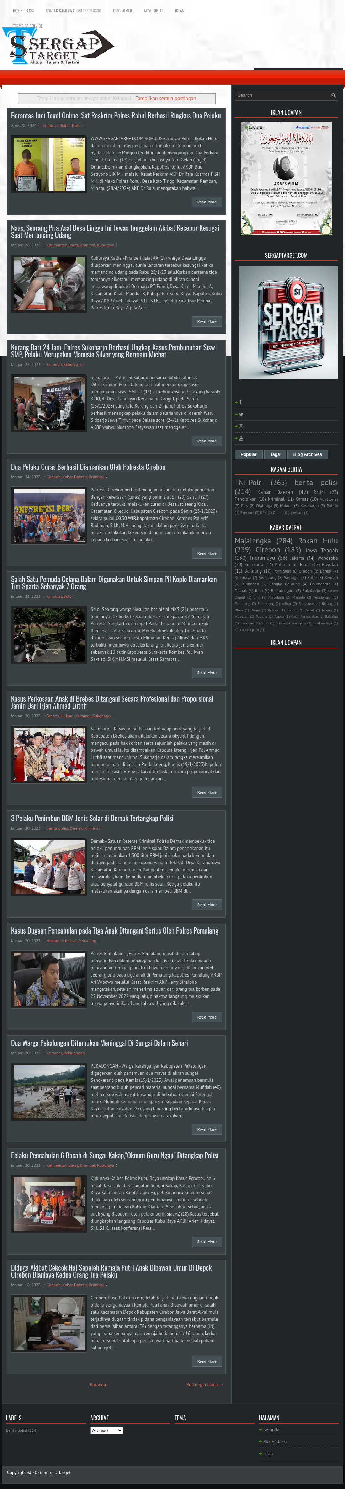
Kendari (331, 577)
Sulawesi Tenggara (291, 623)
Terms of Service (27, 26)
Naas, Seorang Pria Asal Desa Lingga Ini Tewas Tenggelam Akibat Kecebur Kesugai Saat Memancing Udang (115, 231)
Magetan (242, 616)
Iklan (179, 10)
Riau (259, 590)
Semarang (268, 577)
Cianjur (292, 609)
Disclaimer (122, 10)
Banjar (325, 571)
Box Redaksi (23, 10)
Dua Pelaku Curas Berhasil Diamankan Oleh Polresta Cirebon (88, 466)
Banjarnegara (282, 590)
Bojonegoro (320, 583)
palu (255, 629)
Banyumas (306, 603)
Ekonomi (247, 512)
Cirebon (54, 476)
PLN (244, 505)
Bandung (253, 571)
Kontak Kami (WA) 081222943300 (73, 10)
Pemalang (87, 940)
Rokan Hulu (69, 125)
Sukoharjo (73, 364)
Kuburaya (105, 245)
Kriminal (50, 125)
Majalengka (253, 541)
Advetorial (153, 10)
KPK (263, 512)
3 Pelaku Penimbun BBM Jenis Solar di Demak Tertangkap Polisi (92, 817)
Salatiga (331, 616)
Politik (332, 505)
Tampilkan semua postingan (166, 98)
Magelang (276, 597)
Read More (207, 201)
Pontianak (282, 571)
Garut (310, 609)
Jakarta (297, 558)
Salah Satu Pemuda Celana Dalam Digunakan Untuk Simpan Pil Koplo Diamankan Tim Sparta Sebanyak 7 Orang (114, 582)
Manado (298, 597)
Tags (275, 454)
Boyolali (330, 565)
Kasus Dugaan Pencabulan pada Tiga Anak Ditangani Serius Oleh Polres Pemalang (114, 930)
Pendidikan (245, 499)
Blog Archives (307, 454)
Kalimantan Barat (62, 245)
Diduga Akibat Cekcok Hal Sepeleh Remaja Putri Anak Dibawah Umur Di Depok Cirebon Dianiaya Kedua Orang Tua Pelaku (111, 1271)
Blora (239, 609)
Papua (279, 616)
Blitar (312, 577)
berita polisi (57, 828)
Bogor (255, 609)
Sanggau (247, 623)
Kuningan (250, 583)
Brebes (53, 715)
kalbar (286, 603)
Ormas (302, 499)
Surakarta (253, 565)
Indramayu (262, 557)
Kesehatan (310, 505)
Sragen (305, 571)
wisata (298, 512)
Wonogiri (292, 577)
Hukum (67, 715)
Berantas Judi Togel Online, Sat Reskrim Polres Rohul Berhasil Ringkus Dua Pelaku (116, 115)
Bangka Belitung (284, 583)
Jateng (327, 609)
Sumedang (266, 603)
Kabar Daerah (74, 476)
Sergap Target (57, 1472)
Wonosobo (327, 558)
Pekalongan (74, 1052)
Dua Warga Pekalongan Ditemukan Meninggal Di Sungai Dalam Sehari (99, 1042)
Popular (249, 454)
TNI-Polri (249, 482)
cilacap (240, 629)
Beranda (98, 1385)
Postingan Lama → (205, 1385)
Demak (76, 828)
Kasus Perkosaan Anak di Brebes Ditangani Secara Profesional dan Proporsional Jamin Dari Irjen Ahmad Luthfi (112, 702)
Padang (261, 616)
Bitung (327, 603)
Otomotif (280, 512)
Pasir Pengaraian (304, 616)
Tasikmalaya (322, 623)
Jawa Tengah (322, 550)
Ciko (256, 597)
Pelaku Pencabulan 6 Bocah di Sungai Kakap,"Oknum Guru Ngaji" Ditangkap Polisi (114, 1155)
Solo (68, 596)
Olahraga (264, 505)
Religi (319, 492)
